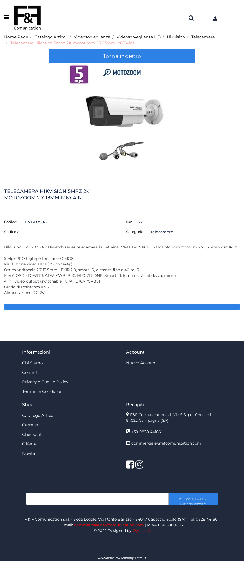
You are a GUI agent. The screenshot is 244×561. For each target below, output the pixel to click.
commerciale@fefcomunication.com (166, 443)
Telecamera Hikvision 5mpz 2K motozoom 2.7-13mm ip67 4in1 (72, 43)
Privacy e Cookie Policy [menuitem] (45, 381)
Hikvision (176, 37)
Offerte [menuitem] (29, 443)
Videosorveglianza (92, 37)
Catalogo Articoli (51, 37)
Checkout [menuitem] (32, 434)
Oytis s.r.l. (142, 530)
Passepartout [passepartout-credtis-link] (133, 558)
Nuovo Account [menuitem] (141, 362)
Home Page (16, 37)
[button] (122, 117)
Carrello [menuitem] (30, 424)
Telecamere (203, 37)
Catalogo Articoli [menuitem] (38, 415)
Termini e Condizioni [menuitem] (43, 391)
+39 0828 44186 (146, 431)
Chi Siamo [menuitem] (32, 362)
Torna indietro (122, 56)
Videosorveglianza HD (139, 37)
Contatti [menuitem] (30, 372)
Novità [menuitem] (28, 453)
